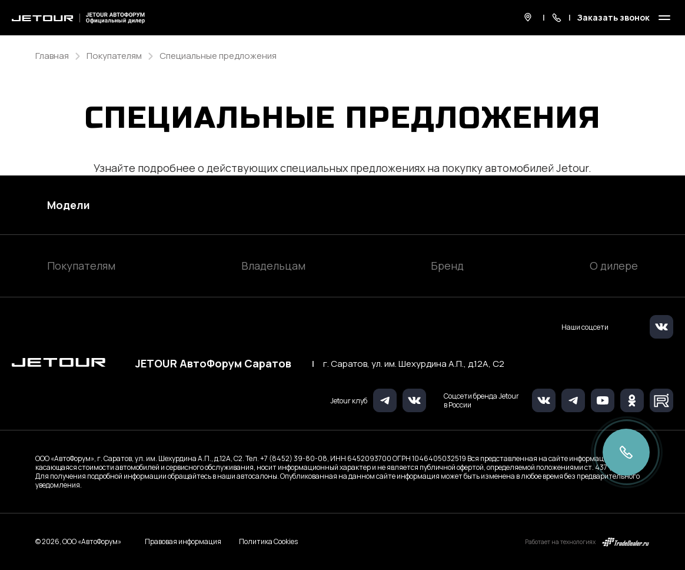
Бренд (447, 266)
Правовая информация (183, 541)
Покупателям (81, 266)
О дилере (614, 266)
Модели (68, 205)
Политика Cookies (268, 541)
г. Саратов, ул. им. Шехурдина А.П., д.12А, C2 (413, 364)
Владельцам (273, 266)
